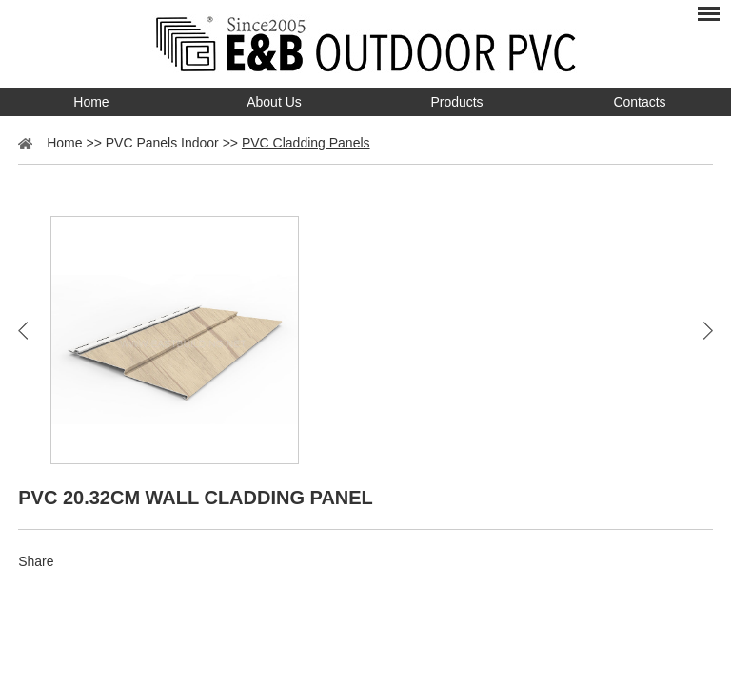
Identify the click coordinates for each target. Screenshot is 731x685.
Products (456, 101)
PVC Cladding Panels (306, 142)
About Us (274, 101)
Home (91, 101)
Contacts (639, 101)
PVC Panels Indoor (162, 142)
